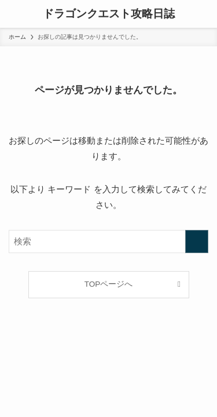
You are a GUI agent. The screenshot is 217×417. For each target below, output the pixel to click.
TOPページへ (108, 284)
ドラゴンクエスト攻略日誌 (109, 14)
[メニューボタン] (14, 14)
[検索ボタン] (203, 14)
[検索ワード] (108, 241)
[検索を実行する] (196, 241)
